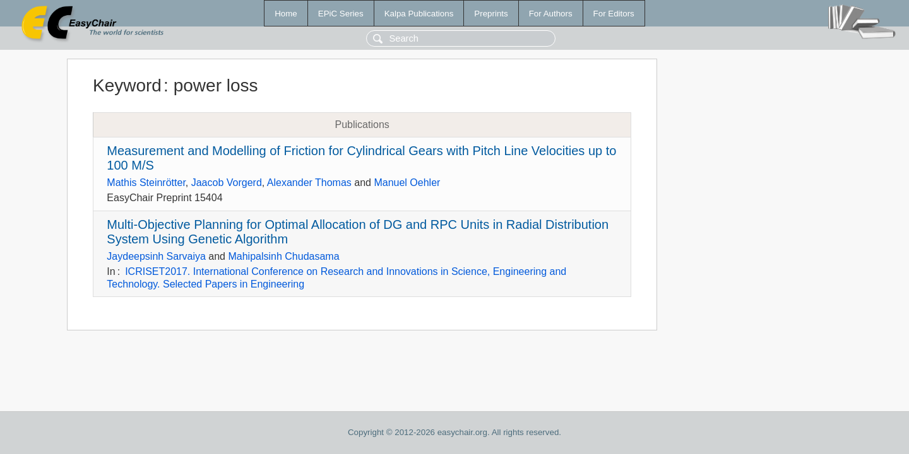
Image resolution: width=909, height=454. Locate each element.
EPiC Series (341, 13)
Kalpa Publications (419, 13)
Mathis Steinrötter (146, 182)
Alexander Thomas (309, 182)
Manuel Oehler (407, 182)
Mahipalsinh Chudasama (283, 256)
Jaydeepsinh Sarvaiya (156, 256)
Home (286, 13)
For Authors (551, 13)
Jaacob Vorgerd (226, 182)
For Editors (613, 13)
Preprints (491, 13)
